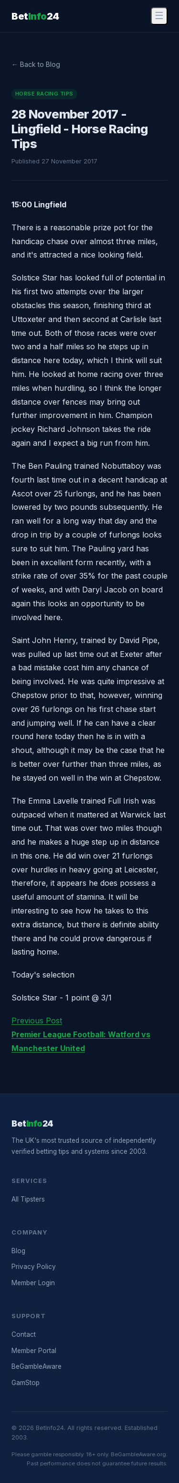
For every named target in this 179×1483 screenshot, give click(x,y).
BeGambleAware (36, 1366)
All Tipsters (28, 1199)
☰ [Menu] (159, 15)
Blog (18, 1251)
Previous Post (80, 1034)
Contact (23, 1334)
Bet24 (35, 16)
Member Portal (33, 1350)
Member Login (33, 1283)
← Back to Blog (35, 64)
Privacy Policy (33, 1266)
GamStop (25, 1382)
